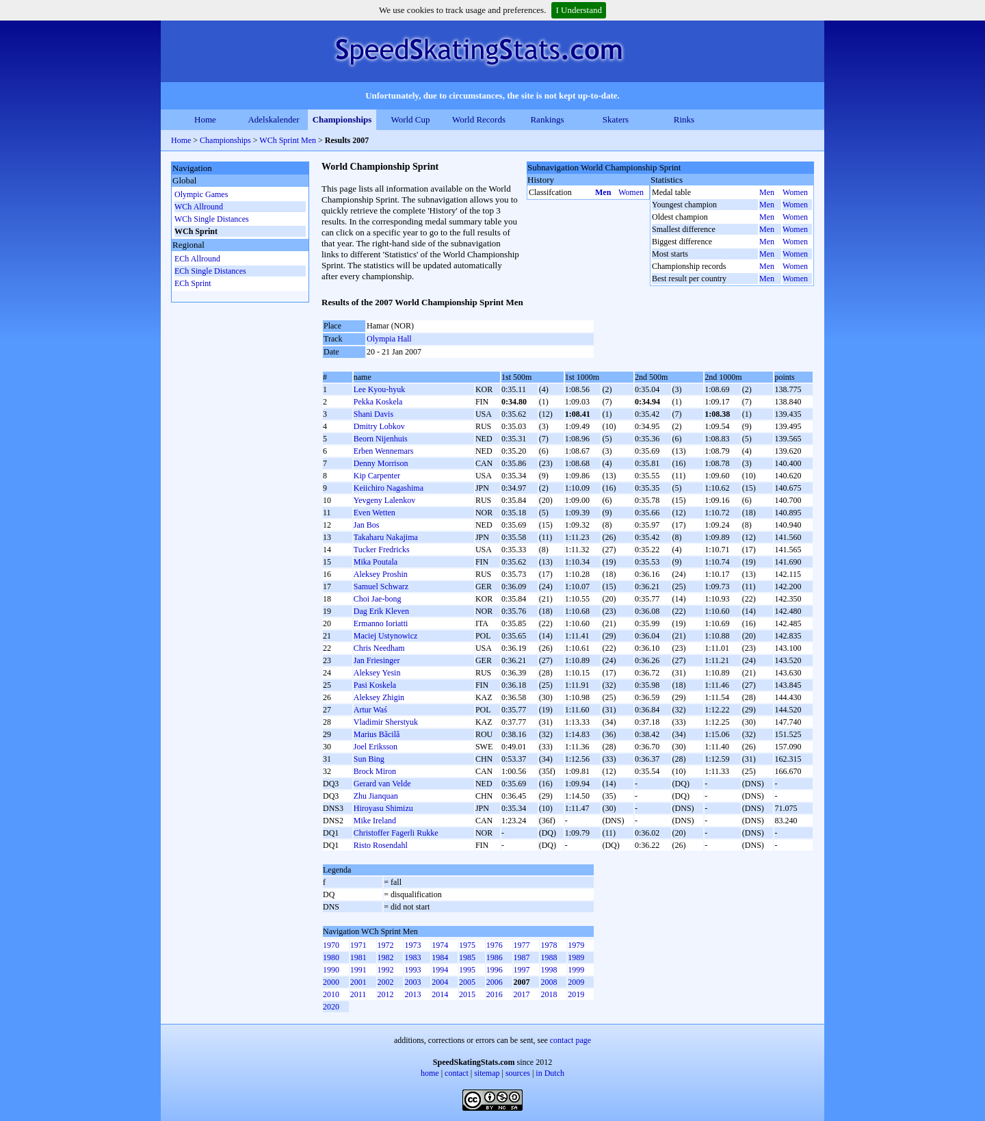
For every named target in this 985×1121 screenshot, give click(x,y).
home (430, 1073)
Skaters (616, 119)
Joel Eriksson (375, 746)
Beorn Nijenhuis (381, 438)
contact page (570, 1040)
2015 (467, 994)
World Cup (410, 119)
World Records (478, 119)
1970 (331, 945)
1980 (331, 957)
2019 (576, 994)
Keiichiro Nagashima (388, 488)
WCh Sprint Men (287, 140)
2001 (358, 982)
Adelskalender (273, 119)
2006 (494, 982)
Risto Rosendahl (381, 845)
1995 (467, 970)
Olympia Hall (389, 339)
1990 (331, 970)
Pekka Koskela (378, 402)
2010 (331, 994)
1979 (576, 945)
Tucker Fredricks (382, 549)
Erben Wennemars (384, 451)
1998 (548, 970)
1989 (576, 957)
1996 (494, 970)
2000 (331, 982)
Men (603, 192)
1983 (412, 957)
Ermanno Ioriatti (381, 623)
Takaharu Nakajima (386, 537)
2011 (358, 994)
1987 (522, 957)
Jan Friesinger (377, 660)
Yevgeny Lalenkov (384, 500)
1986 (494, 957)
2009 (576, 982)
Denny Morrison (381, 463)
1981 (358, 957)
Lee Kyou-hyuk (380, 389)
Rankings (547, 119)
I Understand (578, 10)
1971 (358, 945)
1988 (548, 957)
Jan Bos (367, 525)
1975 (467, 945)
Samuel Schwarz (381, 586)
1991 (358, 970)
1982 (386, 957)
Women (631, 192)
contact (457, 1073)
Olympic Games (201, 194)
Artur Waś (370, 709)
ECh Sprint (192, 283)
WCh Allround (198, 206)
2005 (467, 982)
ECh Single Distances (210, 271)
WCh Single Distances (211, 219)
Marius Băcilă (377, 734)
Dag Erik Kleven (381, 611)
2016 (494, 994)
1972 (386, 945)
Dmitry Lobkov (379, 426)
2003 (412, 982)
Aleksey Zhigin (379, 697)
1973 (412, 945)
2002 (386, 982)
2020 (331, 1007)
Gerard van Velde (382, 783)
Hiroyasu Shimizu (383, 808)
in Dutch (550, 1073)
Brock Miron (375, 771)
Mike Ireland (375, 820)
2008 (548, 982)
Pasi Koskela (375, 685)
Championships (342, 119)
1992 (386, 970)
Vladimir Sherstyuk (386, 722)
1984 (440, 957)
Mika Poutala (375, 562)
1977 (522, 945)
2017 (522, 994)
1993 (412, 970)
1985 (467, 957)
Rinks (684, 119)
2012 (386, 994)
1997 (522, 970)
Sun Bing (369, 759)
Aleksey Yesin (377, 673)
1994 (440, 970)
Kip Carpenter (377, 475)
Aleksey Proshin (381, 574)
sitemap (486, 1073)
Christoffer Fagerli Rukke (396, 833)
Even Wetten (374, 512)
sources (517, 1073)
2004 (440, 982)
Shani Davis (373, 414)
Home (205, 119)
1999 (576, 970)
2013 (412, 994)
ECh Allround (197, 258)
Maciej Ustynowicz (386, 636)
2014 (440, 994)
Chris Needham (379, 648)
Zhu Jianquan (376, 796)
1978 (548, 945)
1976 (494, 945)
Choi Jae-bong (378, 599)
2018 (548, 994)
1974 (440, 945)
